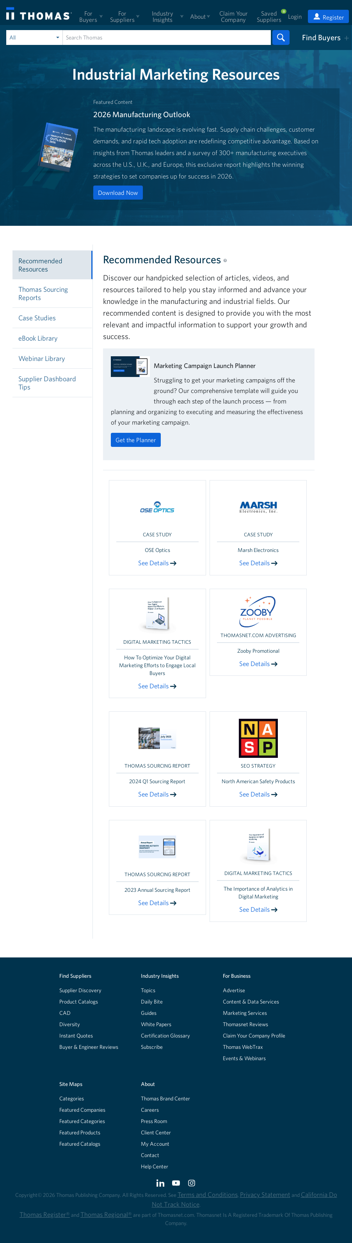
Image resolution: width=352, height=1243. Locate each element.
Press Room (154, 1121)
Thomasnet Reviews (245, 1024)
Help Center (154, 1166)
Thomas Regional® (106, 1214)
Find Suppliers (75, 976)
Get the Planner (136, 439)
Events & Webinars (244, 1058)
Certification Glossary (165, 1035)
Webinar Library (41, 358)
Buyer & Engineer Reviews (88, 1047)
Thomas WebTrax (243, 1047)
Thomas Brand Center (165, 1098)
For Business (237, 976)
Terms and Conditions (208, 1194)
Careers (150, 1110)
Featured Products (79, 1132)
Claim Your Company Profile (254, 1035)
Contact (150, 1155)
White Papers (156, 1024)
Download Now (118, 192)
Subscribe (152, 1047)
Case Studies (37, 318)
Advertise (234, 990)
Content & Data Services (251, 1001)
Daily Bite (152, 1001)
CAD (65, 1013)
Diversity (69, 1024)
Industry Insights (160, 976)
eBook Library (38, 338)
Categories (71, 1098)
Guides (148, 1013)
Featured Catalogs (79, 1144)
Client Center (156, 1132)
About (148, 1084)
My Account (155, 1144)
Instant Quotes (76, 1035)
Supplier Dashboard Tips (47, 383)
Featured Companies (82, 1110)
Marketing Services (245, 1013)
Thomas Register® (45, 1214)
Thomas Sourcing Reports (43, 293)
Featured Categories (82, 1121)
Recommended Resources (40, 265)
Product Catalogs (78, 1001)
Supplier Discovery (80, 990)
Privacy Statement (265, 1194)
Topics (148, 990)
